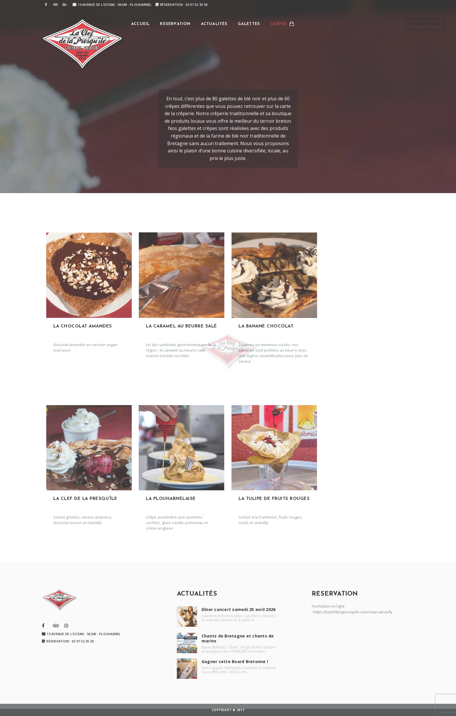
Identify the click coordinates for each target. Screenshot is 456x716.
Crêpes (278, 24)
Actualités (214, 24)
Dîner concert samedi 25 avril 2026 (239, 609)
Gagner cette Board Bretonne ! (235, 661)
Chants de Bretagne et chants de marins (238, 638)
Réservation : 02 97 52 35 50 (181, 4)
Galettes (249, 24)
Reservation (425, 24)
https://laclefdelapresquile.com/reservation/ (351, 612)
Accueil (140, 24)
